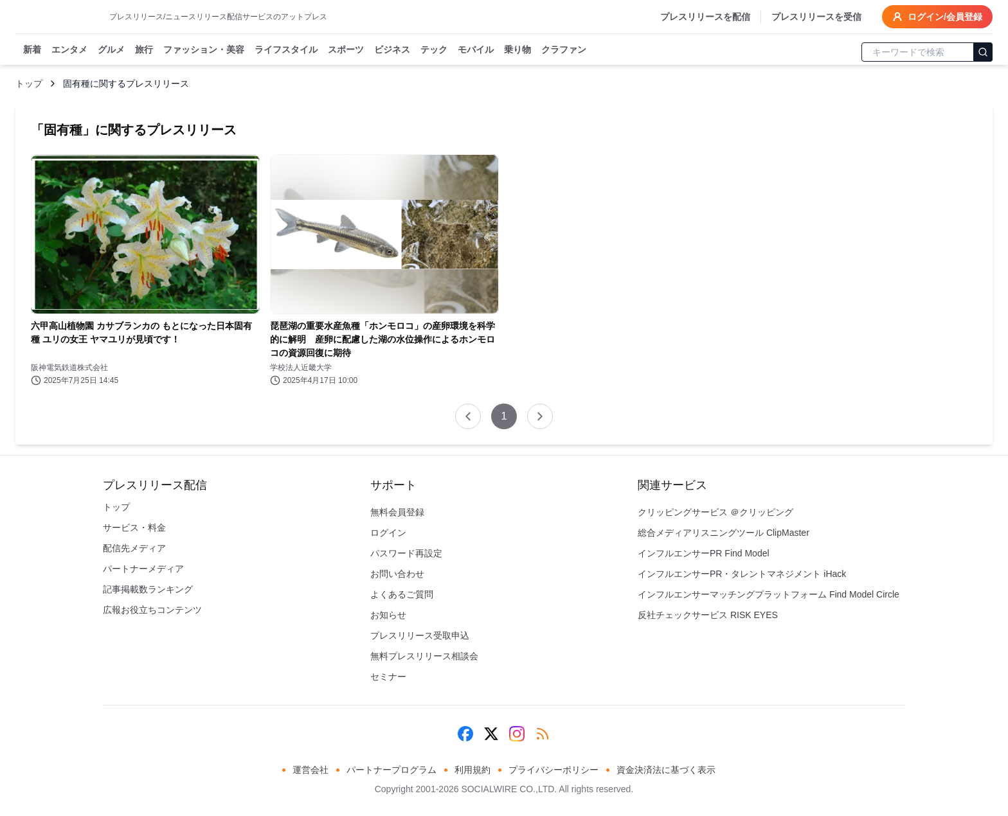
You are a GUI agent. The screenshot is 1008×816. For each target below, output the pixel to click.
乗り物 (517, 50)
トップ (28, 83)
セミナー (388, 676)
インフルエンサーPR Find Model (704, 553)
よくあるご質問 (401, 594)
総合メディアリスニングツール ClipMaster (723, 533)
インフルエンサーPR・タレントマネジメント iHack (742, 574)
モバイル (476, 50)
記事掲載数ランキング (148, 589)
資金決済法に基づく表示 (666, 770)
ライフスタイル (286, 50)
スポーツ (346, 50)
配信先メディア (134, 548)
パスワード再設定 (406, 553)
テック (433, 50)
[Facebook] (465, 733)
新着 (32, 50)
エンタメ (69, 50)
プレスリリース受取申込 (419, 635)
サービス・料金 (134, 527)
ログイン (388, 533)
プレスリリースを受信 (816, 17)
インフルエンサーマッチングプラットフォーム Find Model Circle (768, 594)
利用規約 (473, 770)
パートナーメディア (143, 568)
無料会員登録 (397, 512)
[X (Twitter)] (491, 733)
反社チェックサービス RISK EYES (708, 615)
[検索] (983, 52)
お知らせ (388, 615)
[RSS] (542, 733)
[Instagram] (517, 733)
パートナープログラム (391, 770)
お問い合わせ (397, 574)
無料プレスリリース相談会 (424, 656)
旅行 (144, 50)
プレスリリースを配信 (705, 17)
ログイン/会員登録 (937, 17)
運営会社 (310, 770)
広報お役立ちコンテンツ (152, 610)
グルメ (111, 50)
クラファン (563, 50)
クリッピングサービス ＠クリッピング (715, 512)
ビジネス (392, 50)
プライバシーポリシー (553, 770)
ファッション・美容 (203, 50)
